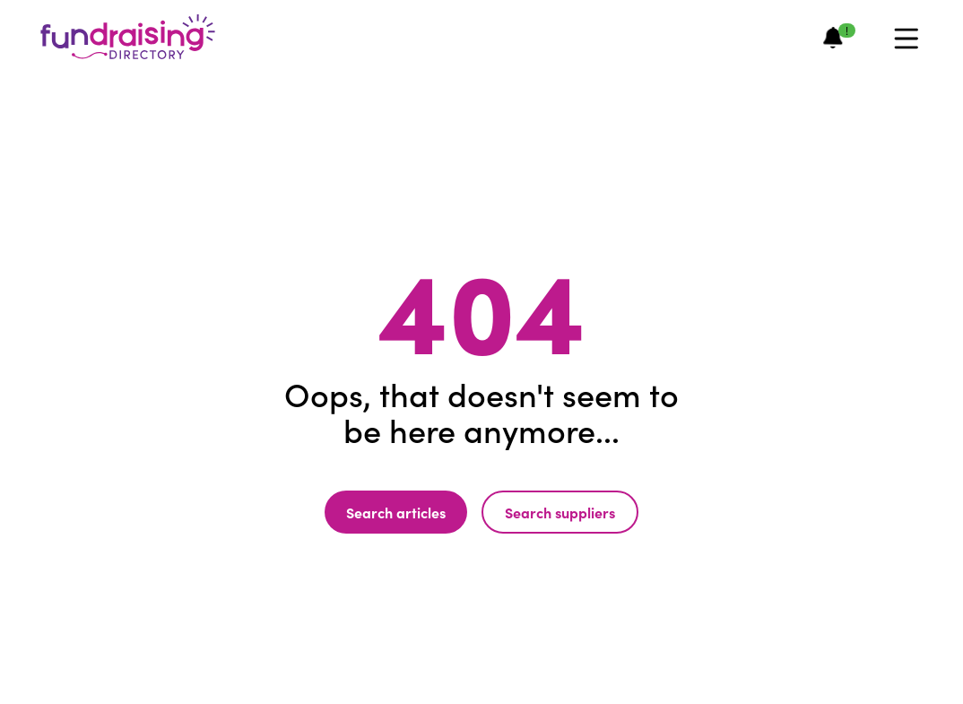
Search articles (396, 512)
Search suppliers (560, 512)
